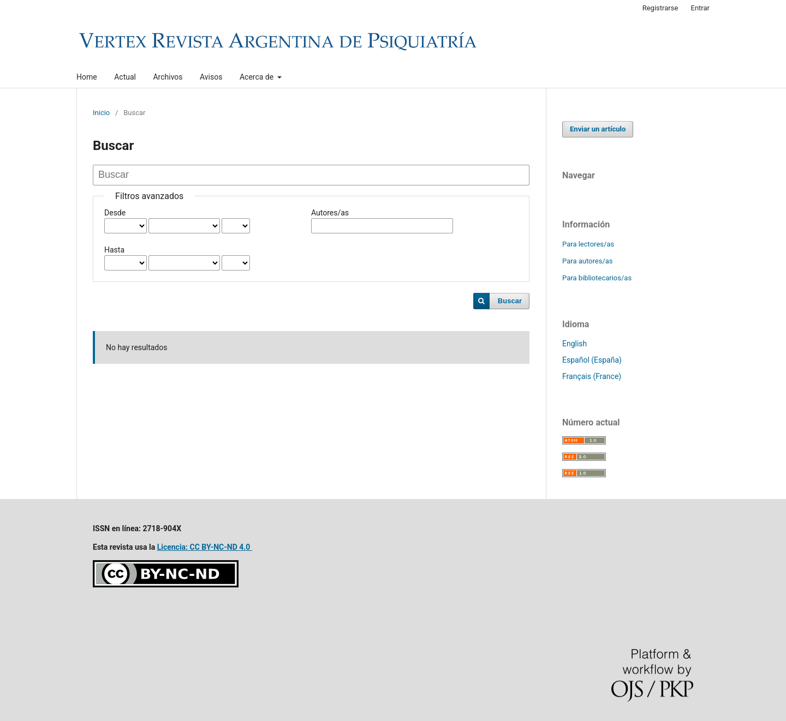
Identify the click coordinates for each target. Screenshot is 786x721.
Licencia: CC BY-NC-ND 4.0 (204, 547)
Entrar (700, 8)
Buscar (510, 301)
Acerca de (258, 77)
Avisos (211, 77)
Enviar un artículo (598, 129)
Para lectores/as (588, 244)
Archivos (167, 77)
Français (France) (591, 376)
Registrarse (660, 8)
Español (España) (592, 360)
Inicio (101, 113)
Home (86, 77)
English (574, 343)
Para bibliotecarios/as (597, 278)
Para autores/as (587, 261)
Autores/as (330, 212)
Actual (125, 77)
